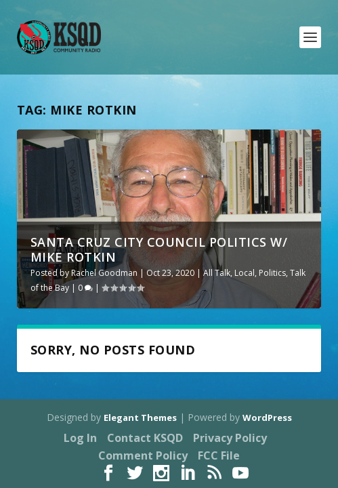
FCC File (219, 455)
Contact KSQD (145, 437)
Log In (80, 437)
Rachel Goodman (104, 273)
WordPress (267, 417)
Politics (272, 273)
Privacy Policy (230, 437)
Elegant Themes (140, 417)
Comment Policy (143, 455)
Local (244, 273)
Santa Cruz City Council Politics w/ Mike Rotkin (159, 249)
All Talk (216, 273)
